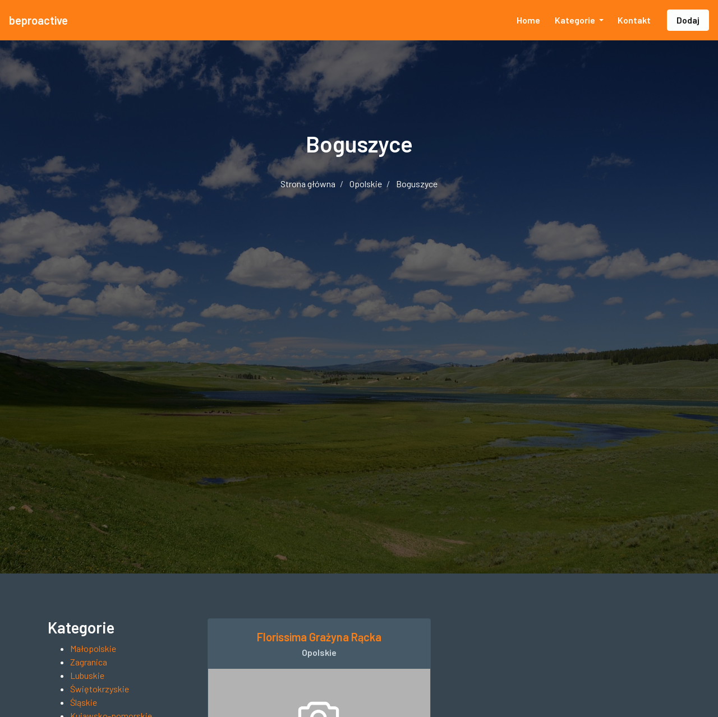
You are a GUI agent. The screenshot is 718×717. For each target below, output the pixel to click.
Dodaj (687, 20)
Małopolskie (93, 648)
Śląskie (83, 702)
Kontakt (634, 20)
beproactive (38, 20)
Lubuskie (87, 675)
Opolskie (365, 183)
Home (528, 20)
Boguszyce (417, 183)
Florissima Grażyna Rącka (319, 637)
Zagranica (88, 661)
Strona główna (307, 183)
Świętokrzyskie (99, 688)
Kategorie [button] (576, 20)
